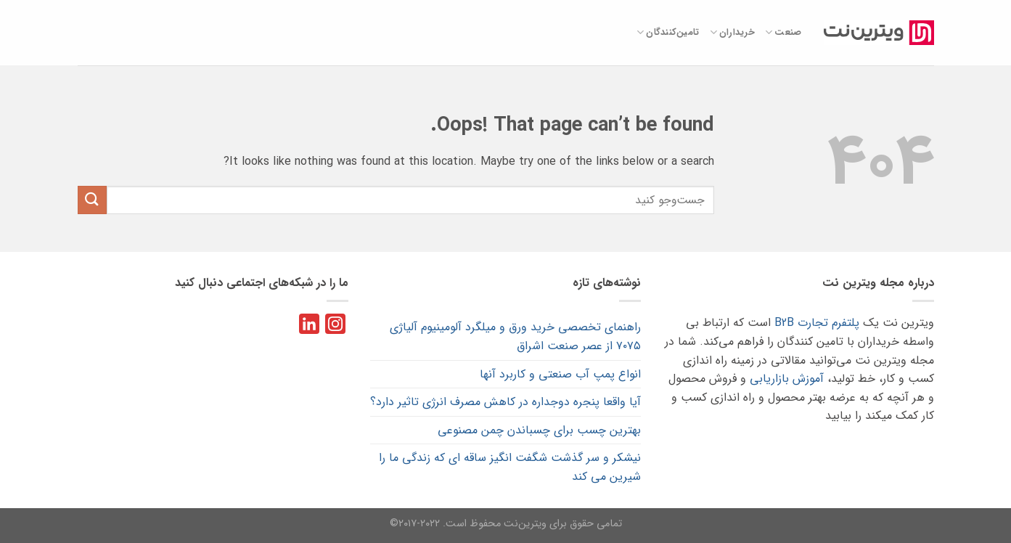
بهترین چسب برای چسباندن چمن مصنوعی (539, 430)
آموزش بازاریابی (787, 379)
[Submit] (92, 200)
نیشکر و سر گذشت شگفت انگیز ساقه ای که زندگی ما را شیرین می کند (510, 467)
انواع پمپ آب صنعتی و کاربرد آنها (560, 374)
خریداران (733, 32)
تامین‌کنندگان (668, 32)
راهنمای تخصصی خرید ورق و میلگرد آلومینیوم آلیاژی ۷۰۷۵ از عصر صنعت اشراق (515, 336)
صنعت (783, 32)
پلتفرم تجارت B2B (816, 323)
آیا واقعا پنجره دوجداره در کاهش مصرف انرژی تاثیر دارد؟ (505, 402)
